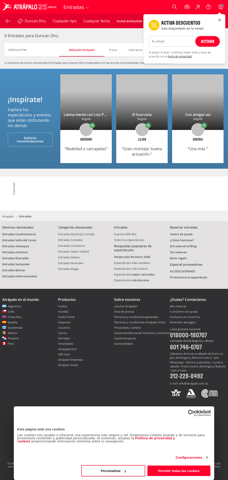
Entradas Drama (68, 257)
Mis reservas (178, 306)
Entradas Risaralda (15, 258)
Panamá (13, 338)
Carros (62, 333)
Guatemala (15, 328)
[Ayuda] (208, 7)
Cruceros (64, 328)
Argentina (14, 306)
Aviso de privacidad (180, 56)
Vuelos (62, 306)
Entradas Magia (68, 269)
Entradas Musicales (70, 263)
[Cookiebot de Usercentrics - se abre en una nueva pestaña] (191, 413)
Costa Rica (14, 317)
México (12, 333)
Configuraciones (189, 457)
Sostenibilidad (123, 344)
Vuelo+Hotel (66, 317)
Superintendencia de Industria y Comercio (142, 333)
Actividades (65, 344)
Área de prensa (124, 312)
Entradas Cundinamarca (19, 234)
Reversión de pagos (183, 322)
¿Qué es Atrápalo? (126, 306)
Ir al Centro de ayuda (183, 312)
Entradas (64, 338)
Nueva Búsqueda (129, 21)
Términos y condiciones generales (136, 317)
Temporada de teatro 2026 (132, 257)
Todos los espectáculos (129, 240)
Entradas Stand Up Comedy (76, 234)
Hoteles (63, 312)
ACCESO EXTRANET (182, 271)
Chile (11, 312)
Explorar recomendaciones (30, 139)
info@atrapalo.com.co (193, 383)
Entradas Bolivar (14, 270)
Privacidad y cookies (127, 328)
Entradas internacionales (19, 276)
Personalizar (113, 471)
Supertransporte (125, 338)
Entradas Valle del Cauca (19, 240)
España (12, 322)
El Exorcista (142, 114)
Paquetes (64, 322)
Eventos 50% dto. (125, 234)
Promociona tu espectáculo (188, 277)
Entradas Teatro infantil (73, 251)
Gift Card (64, 354)
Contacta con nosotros (185, 317)
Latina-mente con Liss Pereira (89, 114)
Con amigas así (197, 114)
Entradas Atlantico (15, 252)
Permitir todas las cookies (179, 471)
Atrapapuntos (67, 349)
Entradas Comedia (70, 240)
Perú (11, 344)
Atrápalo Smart (68, 365)
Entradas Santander (16, 264)
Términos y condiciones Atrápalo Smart (140, 322)
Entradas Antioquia (15, 246)
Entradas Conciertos (71, 246)
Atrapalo (8, 216)
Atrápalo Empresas (70, 360)
